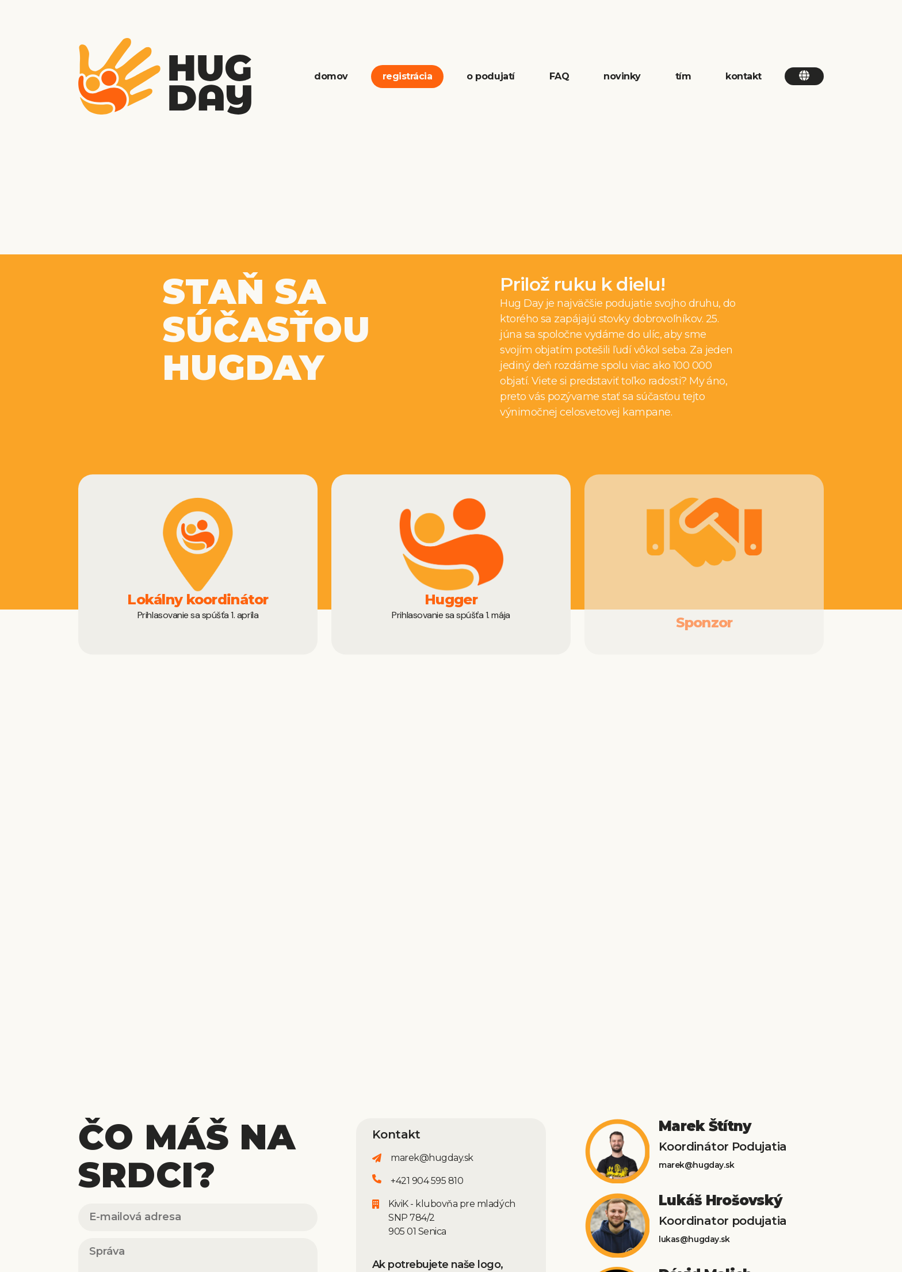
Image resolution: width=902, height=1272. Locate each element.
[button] (804, 76)
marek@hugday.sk (432, 1157)
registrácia (408, 76)
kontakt (743, 76)
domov (331, 76)
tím (683, 76)
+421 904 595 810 (427, 1180)
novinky (622, 76)
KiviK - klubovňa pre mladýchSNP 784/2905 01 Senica (451, 1217)
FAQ (559, 76)
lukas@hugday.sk (694, 1239)
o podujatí (490, 76)
